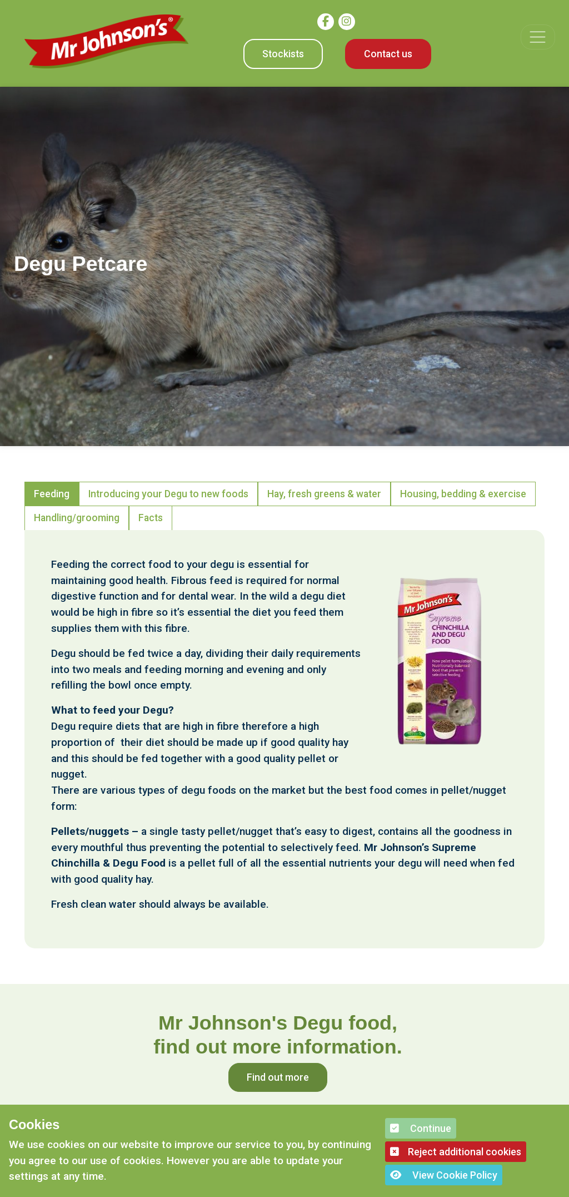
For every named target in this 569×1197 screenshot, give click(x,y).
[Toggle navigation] (538, 37)
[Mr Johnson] (106, 41)
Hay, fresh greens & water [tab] (324, 493)
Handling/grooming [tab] (76, 517)
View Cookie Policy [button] (443, 1175)
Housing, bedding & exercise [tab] (463, 493)
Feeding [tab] (51, 493)
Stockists (283, 54)
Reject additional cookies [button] (455, 1152)
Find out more (278, 1077)
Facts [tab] (150, 517)
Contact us (388, 54)
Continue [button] (420, 1128)
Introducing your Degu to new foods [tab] (168, 493)
